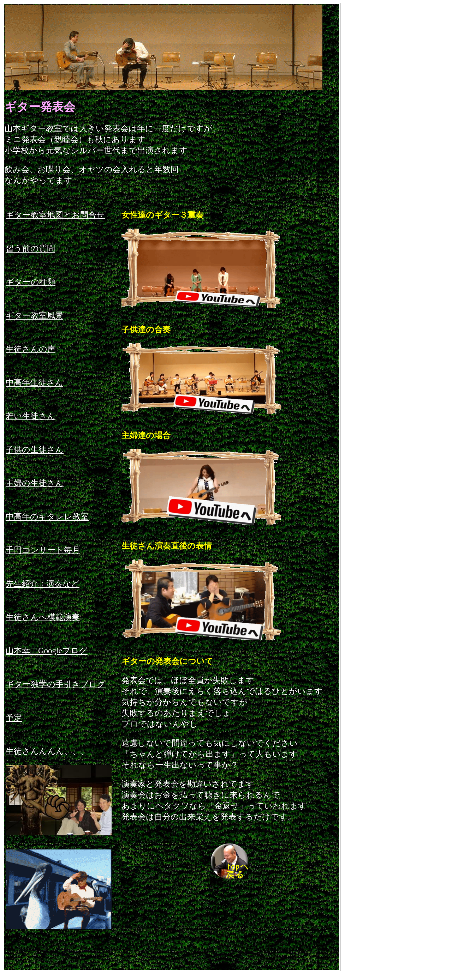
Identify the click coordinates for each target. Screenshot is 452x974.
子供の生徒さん (35, 449)
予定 (14, 717)
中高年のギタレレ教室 (47, 516)
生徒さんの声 (30, 349)
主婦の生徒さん (35, 483)
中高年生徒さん (34, 382)
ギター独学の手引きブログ (56, 684)
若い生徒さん (30, 416)
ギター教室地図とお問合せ (55, 215)
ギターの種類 (30, 282)
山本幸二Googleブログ (47, 650)
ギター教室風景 (34, 315)
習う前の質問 (30, 248)
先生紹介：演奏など (42, 583)
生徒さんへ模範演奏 (43, 617)
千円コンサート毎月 (43, 550)
